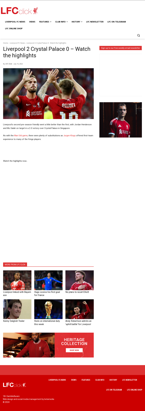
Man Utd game (21, 135)
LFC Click (9, 64)
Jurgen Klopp (69, 135)
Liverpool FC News (17, 43)
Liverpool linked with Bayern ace (16, 292)
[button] (138, 35)
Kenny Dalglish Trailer (12, 320)
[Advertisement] (89, 10)
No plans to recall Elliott (75, 292)
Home (5, 43)
